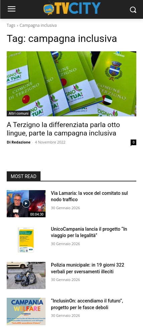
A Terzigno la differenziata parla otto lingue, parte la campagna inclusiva (63, 129)
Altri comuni (18, 113)
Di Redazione (18, 142)
